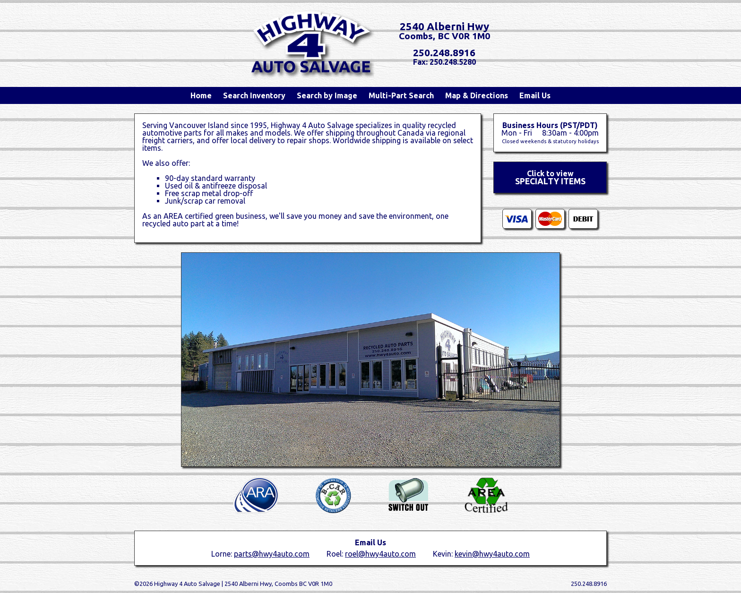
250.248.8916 (444, 52)
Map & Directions (476, 95)
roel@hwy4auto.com (380, 554)
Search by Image (327, 95)
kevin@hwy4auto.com (492, 554)
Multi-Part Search (401, 95)
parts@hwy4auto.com (272, 554)
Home (201, 95)
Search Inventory (254, 95)
